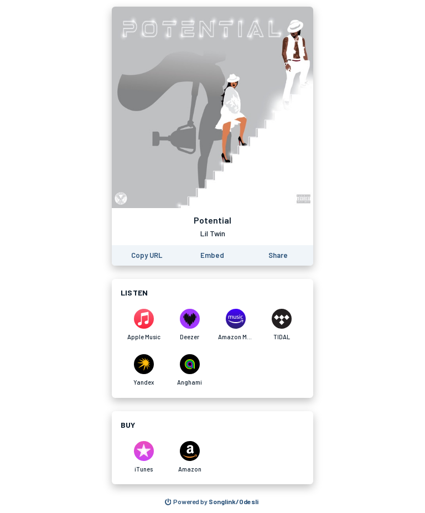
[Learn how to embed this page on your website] (212, 255)
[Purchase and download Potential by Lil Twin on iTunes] (144, 457)
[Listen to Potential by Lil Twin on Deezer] (189, 324)
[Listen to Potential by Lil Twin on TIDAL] (281, 324)
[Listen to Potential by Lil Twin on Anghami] (189, 370)
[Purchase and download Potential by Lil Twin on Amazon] (189, 457)
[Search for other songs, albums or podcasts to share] (212, 502)
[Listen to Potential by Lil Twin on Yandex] (144, 370)
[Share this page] (278, 255)
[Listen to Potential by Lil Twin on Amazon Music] (235, 324)
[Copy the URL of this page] (147, 255)
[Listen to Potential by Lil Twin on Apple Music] (144, 324)
